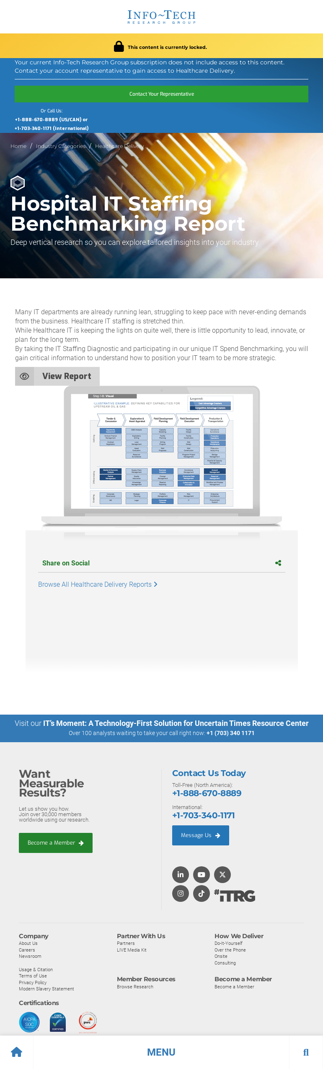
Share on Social (161, 563)
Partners (126, 943)
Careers (27, 949)
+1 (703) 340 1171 (231, 733)
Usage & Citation (36, 969)
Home (18, 146)
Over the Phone (230, 949)
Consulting (225, 962)
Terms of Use (33, 975)
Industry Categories (60, 146)
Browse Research (135, 986)
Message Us (200, 834)
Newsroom (30, 956)
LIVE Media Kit (132, 949)
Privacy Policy (33, 982)
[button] (161, 1052)
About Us (28, 943)
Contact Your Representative (161, 94)
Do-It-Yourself (228, 943)
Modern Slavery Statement (46, 989)
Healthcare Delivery (119, 146)
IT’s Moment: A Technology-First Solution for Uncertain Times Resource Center (176, 723)
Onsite (220, 956)
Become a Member (56, 842)
